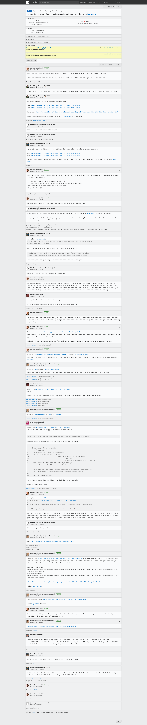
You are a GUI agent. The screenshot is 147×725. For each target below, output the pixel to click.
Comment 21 (33, 535)
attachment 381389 (42, 387)
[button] (117, 2)
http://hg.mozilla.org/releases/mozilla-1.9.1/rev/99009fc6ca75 (55, 153)
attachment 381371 (42, 425)
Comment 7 (33, 207)
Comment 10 (33, 277)
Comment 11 (33, 294)
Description (33, 69)
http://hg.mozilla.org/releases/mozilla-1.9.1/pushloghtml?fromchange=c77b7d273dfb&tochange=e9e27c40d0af (76, 112)
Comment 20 (33, 522)
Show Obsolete (31, 60)
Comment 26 (33, 634)
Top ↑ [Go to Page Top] (118, 719)
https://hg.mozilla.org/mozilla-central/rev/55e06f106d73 (52, 539)
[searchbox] (59, 2)
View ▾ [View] (118, 6)
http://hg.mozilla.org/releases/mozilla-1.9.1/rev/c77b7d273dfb (55, 106)
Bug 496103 (36, 11)
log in (34, 710)
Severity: (91, 23)
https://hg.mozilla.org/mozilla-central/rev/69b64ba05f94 (59, 557)
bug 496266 (37, 584)
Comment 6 (33, 197)
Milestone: (32, 32)
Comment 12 (33, 311)
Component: (31, 22)
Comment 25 (33, 620)
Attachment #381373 (31, 374)
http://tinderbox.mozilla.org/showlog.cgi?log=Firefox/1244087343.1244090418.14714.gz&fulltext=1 (64, 580)
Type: (81, 21)
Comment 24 (33, 608)
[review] (66, 387)
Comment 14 (33, 348)
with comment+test (31, 54)
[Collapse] (119, 68)
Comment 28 (33, 667)
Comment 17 (33, 408)
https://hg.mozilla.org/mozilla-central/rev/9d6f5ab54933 (64, 597)
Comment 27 (33, 653)
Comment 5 (33, 169)
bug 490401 (67, 116)
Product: (33, 21)
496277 (35, 697)
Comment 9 (33, 267)
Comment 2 (33, 97)
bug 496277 (35, 602)
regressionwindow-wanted (39, 120)
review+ (100, 48)
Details (106, 48)
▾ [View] (113, 6)
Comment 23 (33, 593)
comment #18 (41, 496)
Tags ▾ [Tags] (110, 64)
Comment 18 (33, 421)
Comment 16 (33, 383)
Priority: (80, 23)
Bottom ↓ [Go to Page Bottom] (103, 64)
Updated (32, 136)
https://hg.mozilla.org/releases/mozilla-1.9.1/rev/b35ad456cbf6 (51, 624)
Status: (33, 31)
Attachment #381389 (31, 376)
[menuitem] (83, 2)
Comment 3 (33, 126)
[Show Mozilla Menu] (27, 2)
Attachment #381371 (31, 343)
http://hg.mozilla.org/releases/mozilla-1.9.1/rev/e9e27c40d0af (55, 108)
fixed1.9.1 (34, 628)
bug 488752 (92, 14)
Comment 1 (33, 87)
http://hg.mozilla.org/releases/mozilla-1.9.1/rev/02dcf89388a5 (55, 155)
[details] (53, 387)
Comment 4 (33, 145)
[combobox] (59, 2)
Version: (33, 24)
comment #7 (41, 237)
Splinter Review (116, 48)
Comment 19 (33, 492)
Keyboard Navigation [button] (42, 22)
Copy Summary (108, 6)
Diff (110, 48)
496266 (35, 688)
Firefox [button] (38, 21)
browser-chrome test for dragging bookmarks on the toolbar (43, 48)
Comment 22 (33, 552)
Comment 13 (33, 326)
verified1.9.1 (42, 677)
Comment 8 (33, 233)
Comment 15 (33, 363)
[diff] (59, 387)
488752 (32, 163)
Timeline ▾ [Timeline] (117, 64)
